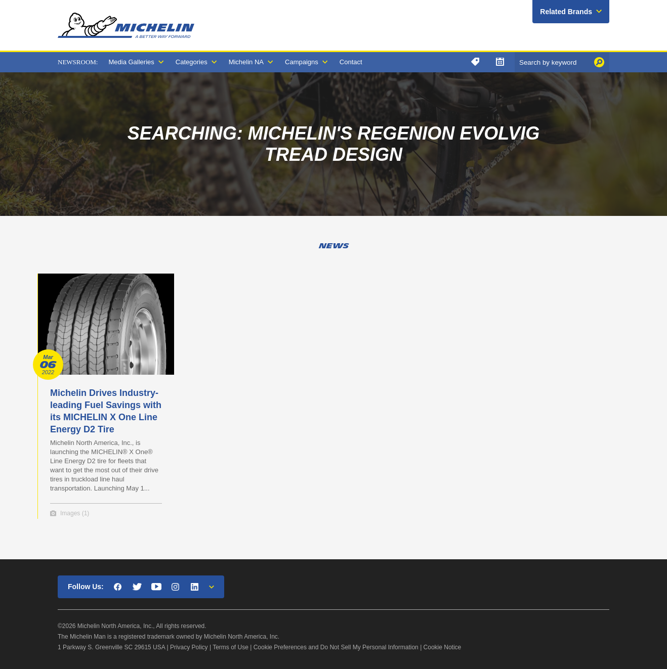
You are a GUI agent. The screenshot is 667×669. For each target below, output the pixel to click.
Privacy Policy (189, 647)
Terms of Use (230, 647)
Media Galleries (131, 62)
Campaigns (301, 62)
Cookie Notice (443, 647)
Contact (351, 62)
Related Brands (566, 12)
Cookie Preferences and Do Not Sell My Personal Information (336, 647)
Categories (191, 62)
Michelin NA (246, 62)
